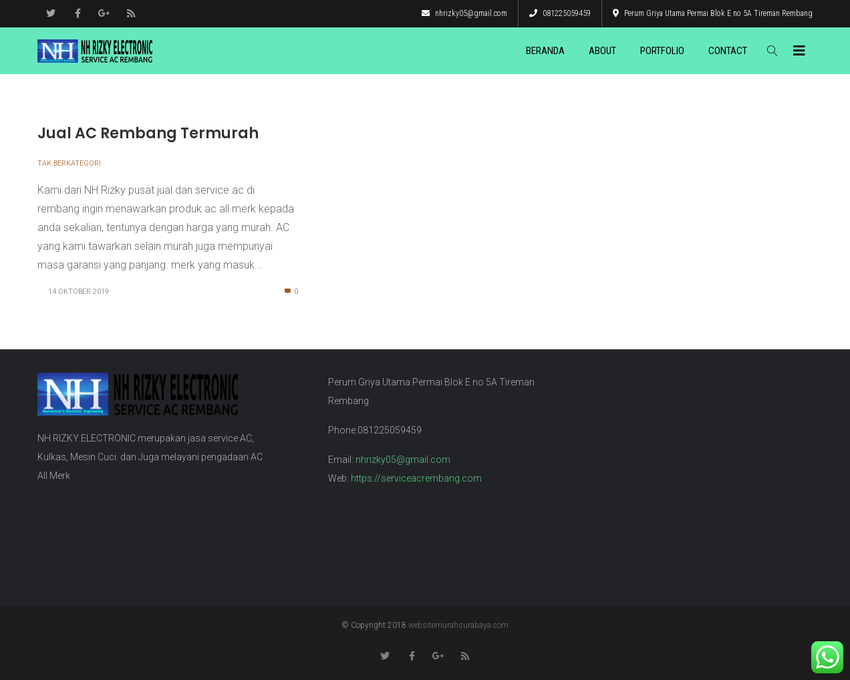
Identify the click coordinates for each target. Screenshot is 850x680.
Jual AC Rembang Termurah (148, 133)
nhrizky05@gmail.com (464, 13)
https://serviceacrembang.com (416, 478)
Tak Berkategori (69, 163)
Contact (727, 51)
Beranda (545, 51)
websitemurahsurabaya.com (458, 625)
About (602, 51)
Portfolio (662, 51)
